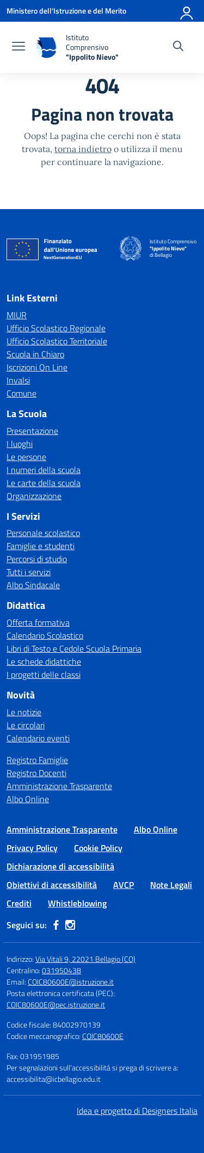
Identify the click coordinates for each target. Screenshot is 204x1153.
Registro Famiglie (37, 759)
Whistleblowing (77, 903)
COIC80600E (102, 1036)
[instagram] (70, 925)
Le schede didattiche (44, 661)
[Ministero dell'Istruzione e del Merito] (66, 10)
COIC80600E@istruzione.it (71, 981)
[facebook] (56, 925)
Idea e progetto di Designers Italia (137, 1110)
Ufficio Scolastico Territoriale (57, 341)
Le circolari (26, 725)
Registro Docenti (36, 772)
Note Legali (171, 884)
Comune (21, 393)
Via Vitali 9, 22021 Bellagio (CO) (85, 959)
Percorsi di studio (37, 558)
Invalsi (18, 380)
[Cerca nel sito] (178, 47)
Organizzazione (34, 495)
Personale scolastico (43, 532)
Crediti (19, 903)
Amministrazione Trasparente (59, 785)
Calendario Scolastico (45, 635)
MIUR (17, 315)
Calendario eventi (38, 738)
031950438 (61, 970)
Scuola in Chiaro (35, 354)
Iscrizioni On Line (37, 367)
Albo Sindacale (33, 584)
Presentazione (32, 430)
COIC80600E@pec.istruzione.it (56, 1004)
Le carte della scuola (44, 482)
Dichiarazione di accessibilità (60, 866)
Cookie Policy (98, 847)
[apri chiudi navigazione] (18, 47)
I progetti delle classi (44, 674)
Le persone (26, 456)
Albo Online (28, 798)
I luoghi (20, 443)
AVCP (123, 884)
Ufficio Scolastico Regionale (56, 328)
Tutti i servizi (29, 571)
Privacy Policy (32, 847)
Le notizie (24, 712)
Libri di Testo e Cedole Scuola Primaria (74, 648)
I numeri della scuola (44, 469)
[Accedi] (187, 11)
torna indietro (83, 148)
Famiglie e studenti (41, 545)
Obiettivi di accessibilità (52, 884)
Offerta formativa (38, 622)
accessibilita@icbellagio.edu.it (54, 1079)
